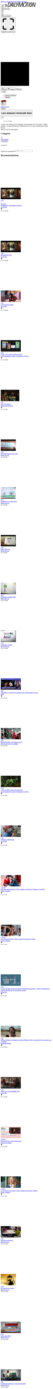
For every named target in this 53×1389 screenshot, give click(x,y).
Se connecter (6, 16)
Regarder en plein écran (8, 25)
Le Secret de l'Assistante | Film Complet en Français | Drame (19, 1191)
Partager (11, 89)
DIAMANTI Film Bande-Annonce (11, 206)
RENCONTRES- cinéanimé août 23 (12, 742)
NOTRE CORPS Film (7, 840)
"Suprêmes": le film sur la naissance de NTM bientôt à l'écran (19, 693)
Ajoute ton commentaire (8, 151)
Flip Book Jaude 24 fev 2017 (9, 454)
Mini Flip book (5, 549)
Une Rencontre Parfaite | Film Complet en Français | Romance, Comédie (23, 889)
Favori (18, 89)
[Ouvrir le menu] (3, 5)
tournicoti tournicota (7, 1240)
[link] (26, 106)
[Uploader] (2, 13)
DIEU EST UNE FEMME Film (10, 1091)
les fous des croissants (7, 1288)
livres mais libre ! (6, 1336)
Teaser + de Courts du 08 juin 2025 (11, 355)
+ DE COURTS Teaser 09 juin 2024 (11, 790)
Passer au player (6, 1)
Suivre (3, 108)
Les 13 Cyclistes (6, 404)
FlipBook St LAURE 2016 (9, 502)
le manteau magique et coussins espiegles (13, 1384)
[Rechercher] (2, 11)
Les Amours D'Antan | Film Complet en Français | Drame (18, 939)
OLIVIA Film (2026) (7, 305)
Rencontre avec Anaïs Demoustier (11, 1141)
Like (4, 89)
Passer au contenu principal (19, 1)
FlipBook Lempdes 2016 (8, 597)
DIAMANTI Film (6, 255)
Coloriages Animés (6, 645)
